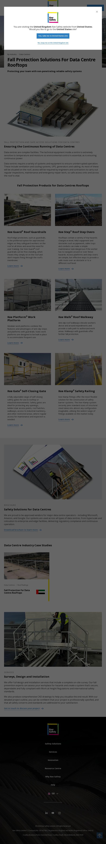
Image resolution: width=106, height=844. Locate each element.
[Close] (97, 12)
